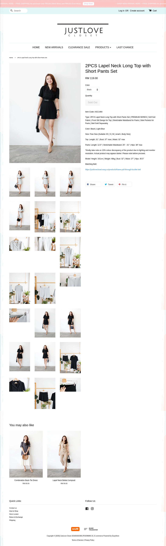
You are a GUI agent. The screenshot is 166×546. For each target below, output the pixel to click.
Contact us (13, 508)
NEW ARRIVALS (54, 47)
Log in (121, 10)
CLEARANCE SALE (79, 47)
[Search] (18, 11)
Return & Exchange (16, 517)
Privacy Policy (89, 540)
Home (11, 57)
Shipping (12, 520)
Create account (137, 10)
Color (87, 85)
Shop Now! (90, 4)
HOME (36, 47)
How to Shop (13, 511)
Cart (155, 10)
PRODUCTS (103, 47)
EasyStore (115, 536)
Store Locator (14, 514)
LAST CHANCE (125, 47)
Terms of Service (77, 540)
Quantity (88, 96)
